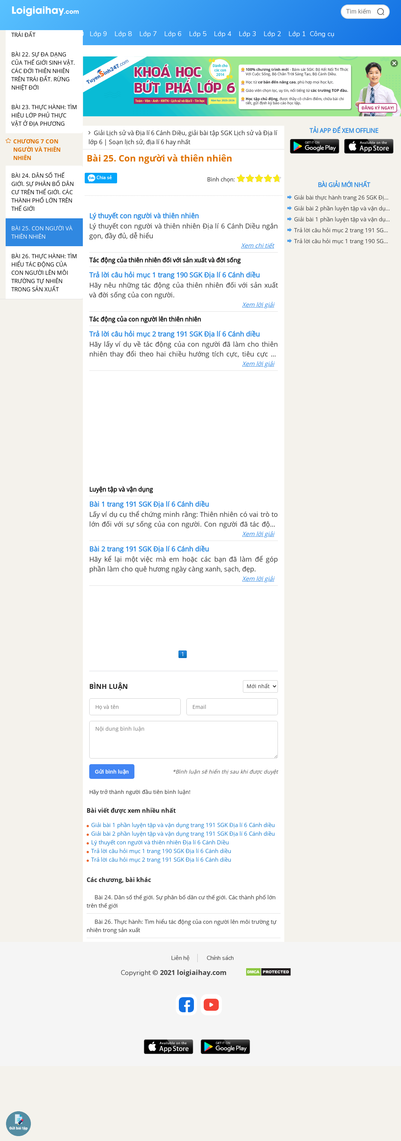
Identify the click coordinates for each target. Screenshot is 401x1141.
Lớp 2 (272, 33)
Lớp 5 (198, 33)
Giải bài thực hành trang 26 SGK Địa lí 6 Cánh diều (342, 197)
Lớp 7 (148, 33)
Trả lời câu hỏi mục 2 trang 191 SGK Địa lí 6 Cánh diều (161, 859)
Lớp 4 (223, 33)
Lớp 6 (173, 33)
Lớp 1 (297, 33)
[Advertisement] (183, 427)
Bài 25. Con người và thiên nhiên (159, 158)
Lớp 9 (98, 33)
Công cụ (322, 33)
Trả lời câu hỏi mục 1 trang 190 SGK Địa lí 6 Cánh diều (161, 851)
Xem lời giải (258, 304)
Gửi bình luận (112, 772)
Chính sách (220, 958)
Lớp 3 (247, 33)
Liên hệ (180, 958)
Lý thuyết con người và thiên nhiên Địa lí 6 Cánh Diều (160, 842)
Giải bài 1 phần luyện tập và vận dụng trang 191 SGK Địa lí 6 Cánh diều (183, 825)
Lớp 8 (123, 33)
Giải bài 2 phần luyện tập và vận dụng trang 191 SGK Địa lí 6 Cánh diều (183, 833)
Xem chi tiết (257, 245)
